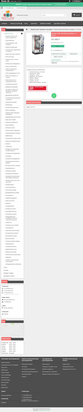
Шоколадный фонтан (11, 211)
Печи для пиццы (10, 56)
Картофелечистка (10, 168)
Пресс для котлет (10, 200)
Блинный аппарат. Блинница (13, 133)
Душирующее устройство (12, 95)
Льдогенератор (46, 364)
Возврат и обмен (45, 23)
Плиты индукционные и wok (13, 73)
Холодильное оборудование (13, 153)
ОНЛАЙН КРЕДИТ (60, 4)
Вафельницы (9, 135)
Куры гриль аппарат (11, 119)
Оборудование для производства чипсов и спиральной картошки (11, 218)
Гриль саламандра (6, 375)
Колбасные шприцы (11, 171)
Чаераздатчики (9, 227)
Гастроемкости (9, 195)
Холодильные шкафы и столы (49, 366)
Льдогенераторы (10, 40)
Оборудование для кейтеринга (13, 264)
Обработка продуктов (11, 198)
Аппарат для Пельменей (12, 173)
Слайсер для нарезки (11, 214)
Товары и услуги (15, 23)
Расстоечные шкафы (11, 190)
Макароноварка (10, 184)
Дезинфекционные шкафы (12, 192)
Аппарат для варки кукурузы (13, 241)
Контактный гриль (5, 380)
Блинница (3, 385)
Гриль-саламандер (10, 110)
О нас (26, 23)
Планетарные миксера (11, 84)
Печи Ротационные (10, 187)
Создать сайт (13, 1)
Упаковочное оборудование (13, 158)
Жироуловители (10, 243)
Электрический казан (11, 246)
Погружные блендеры (11, 102)
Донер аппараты (10, 125)
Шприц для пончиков (11, 252)
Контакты (34, 23)
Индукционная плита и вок (69, 369)
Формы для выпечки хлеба (12, 230)
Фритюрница (4, 370)
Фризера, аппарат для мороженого (51, 374)
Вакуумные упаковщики (12, 86)
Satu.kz (48, 409)
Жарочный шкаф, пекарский (13, 54)
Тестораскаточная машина (28, 369)
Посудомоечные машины (12, 233)
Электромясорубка (26, 374)
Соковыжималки (10, 206)
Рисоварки (8, 156)
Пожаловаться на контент (44, 410)
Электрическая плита (68, 366)
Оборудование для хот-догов (13, 117)
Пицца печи (4, 367)
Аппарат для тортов (11, 208)
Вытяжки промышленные (12, 107)
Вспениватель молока (11, 235)
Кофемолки (9, 222)
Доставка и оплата (60, 23)
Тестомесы (24, 366)
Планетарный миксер (27, 364)
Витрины (8, 143)
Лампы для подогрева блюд (13, 141)
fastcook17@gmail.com (9, 299)
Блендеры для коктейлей (12, 225)
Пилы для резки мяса (11, 66)
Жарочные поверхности (12, 122)
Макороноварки (5, 372)
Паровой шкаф (5, 377)
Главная (4, 23)
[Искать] (65, 15)
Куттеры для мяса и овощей (13, 165)
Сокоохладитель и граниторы (49, 371)
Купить (57, 46)
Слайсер (24, 376)
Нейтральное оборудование (13, 63)
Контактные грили (10, 127)
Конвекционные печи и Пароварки (9, 365)
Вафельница (4, 387)
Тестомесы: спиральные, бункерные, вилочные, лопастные (12, 91)
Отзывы (6, 270)
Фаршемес (8, 257)
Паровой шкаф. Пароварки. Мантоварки (41, 29)
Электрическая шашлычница (13, 254)
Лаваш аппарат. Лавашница (13, 130)
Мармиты (8, 203)
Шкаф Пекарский (5, 362)
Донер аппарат (5, 382)
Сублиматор (9, 146)
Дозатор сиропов (10, 238)
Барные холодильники (11, 47)
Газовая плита (66, 364)
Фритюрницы (9, 104)
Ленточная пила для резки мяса (30, 371)
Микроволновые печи (11, 249)
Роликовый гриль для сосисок (13, 138)
